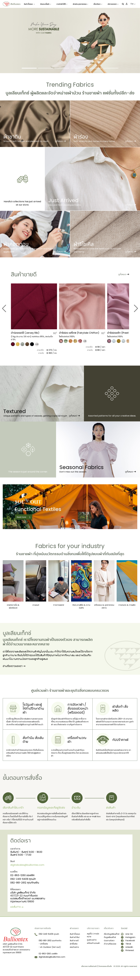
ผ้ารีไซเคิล (73, 943)
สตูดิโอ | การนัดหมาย (93, 935)
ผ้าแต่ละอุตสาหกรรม (80, 4)
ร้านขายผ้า (92, 93)
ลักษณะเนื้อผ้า (45, 4)
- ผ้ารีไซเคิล (43, 943)
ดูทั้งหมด (60, 141)
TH (132, 3)
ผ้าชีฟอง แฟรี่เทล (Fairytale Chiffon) (79, 332)
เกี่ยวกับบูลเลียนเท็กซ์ (111, 934)
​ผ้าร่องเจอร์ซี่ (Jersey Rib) (25, 332)
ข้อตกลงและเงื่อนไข (105, 966)
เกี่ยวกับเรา (98, 4)
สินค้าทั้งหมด (29, 4)
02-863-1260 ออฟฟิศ (22, 875)
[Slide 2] (45, 68)
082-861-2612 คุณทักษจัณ (24, 882)
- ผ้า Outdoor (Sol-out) (50, 947)
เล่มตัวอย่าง (74, 947)
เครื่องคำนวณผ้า (93, 943)
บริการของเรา (113, 4)
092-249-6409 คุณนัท (23, 879)
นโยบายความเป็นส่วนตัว (89, 966)
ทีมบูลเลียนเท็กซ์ (110, 937)
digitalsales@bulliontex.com (27, 865)
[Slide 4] (78, 68)
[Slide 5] (94, 68)
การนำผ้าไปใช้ (61, 4)
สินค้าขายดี (74, 940)
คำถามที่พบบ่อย (110, 943)
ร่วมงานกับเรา (109, 940)
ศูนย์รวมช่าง (92, 939)
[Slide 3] (61, 68)
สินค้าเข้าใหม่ (74, 937)
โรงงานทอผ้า (41, 639)
